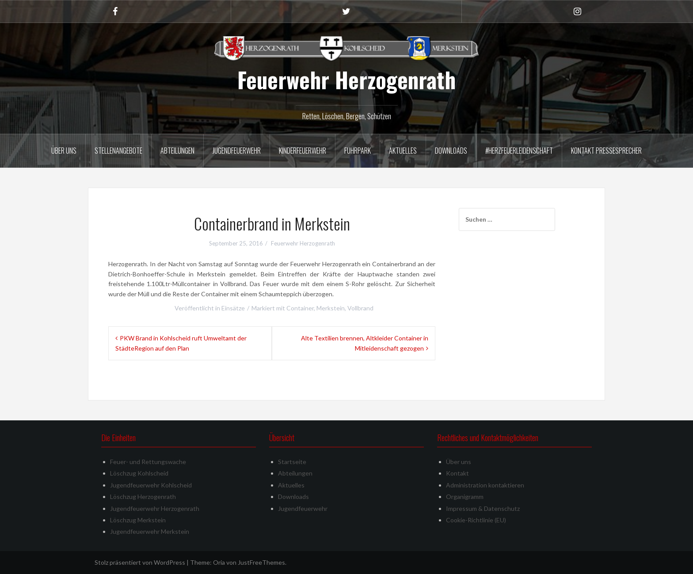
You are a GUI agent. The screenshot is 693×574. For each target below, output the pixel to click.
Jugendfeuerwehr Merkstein (149, 531)
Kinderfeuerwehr (302, 150)
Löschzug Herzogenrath (143, 496)
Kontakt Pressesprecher (606, 150)
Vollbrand (360, 308)
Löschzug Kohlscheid (139, 473)
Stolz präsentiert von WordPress (140, 562)
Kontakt (457, 473)
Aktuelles (403, 150)
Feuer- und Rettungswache (148, 461)
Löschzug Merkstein (138, 520)
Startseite (292, 461)
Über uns (63, 150)
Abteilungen (177, 150)
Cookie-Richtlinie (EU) (476, 520)
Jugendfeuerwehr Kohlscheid (151, 485)
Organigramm (465, 496)
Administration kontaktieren (485, 485)
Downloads (451, 150)
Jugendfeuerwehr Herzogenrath (154, 508)
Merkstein (330, 308)
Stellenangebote (118, 150)
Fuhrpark (357, 150)
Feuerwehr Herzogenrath (346, 79)
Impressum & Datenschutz (483, 508)
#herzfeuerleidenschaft (519, 150)
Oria (219, 562)
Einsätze (233, 308)
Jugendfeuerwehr (237, 150)
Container (300, 308)
